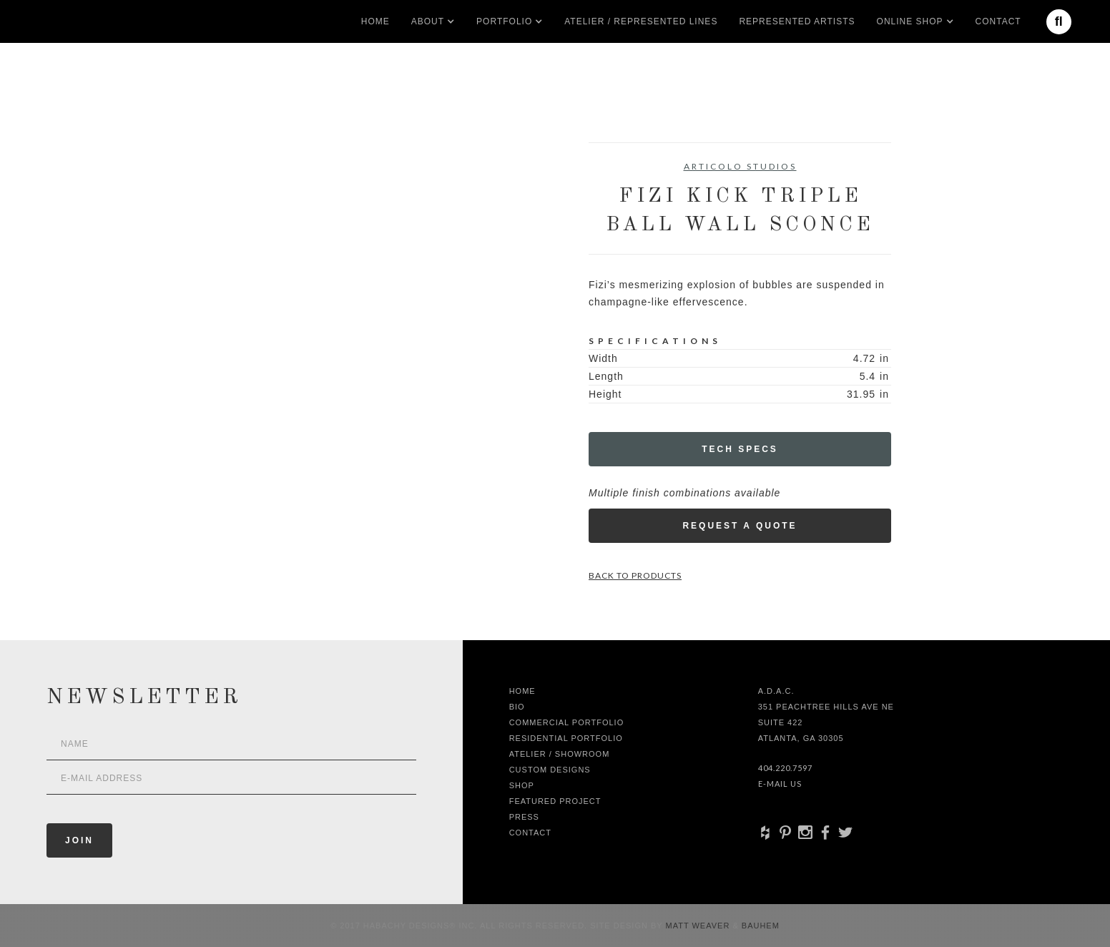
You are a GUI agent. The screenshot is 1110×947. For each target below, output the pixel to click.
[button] (428, 21)
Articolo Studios (740, 166)
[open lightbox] (251, 206)
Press (524, 817)
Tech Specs (740, 449)
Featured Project (555, 801)
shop (521, 785)
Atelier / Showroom (559, 754)
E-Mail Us (780, 783)
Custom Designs (550, 769)
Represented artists (797, 21)
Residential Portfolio (566, 738)
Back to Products (635, 575)
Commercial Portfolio (566, 722)
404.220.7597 (785, 767)
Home (375, 21)
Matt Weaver (699, 925)
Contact (998, 21)
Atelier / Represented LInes (640, 21)
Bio (517, 706)
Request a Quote (739, 526)
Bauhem (759, 925)
